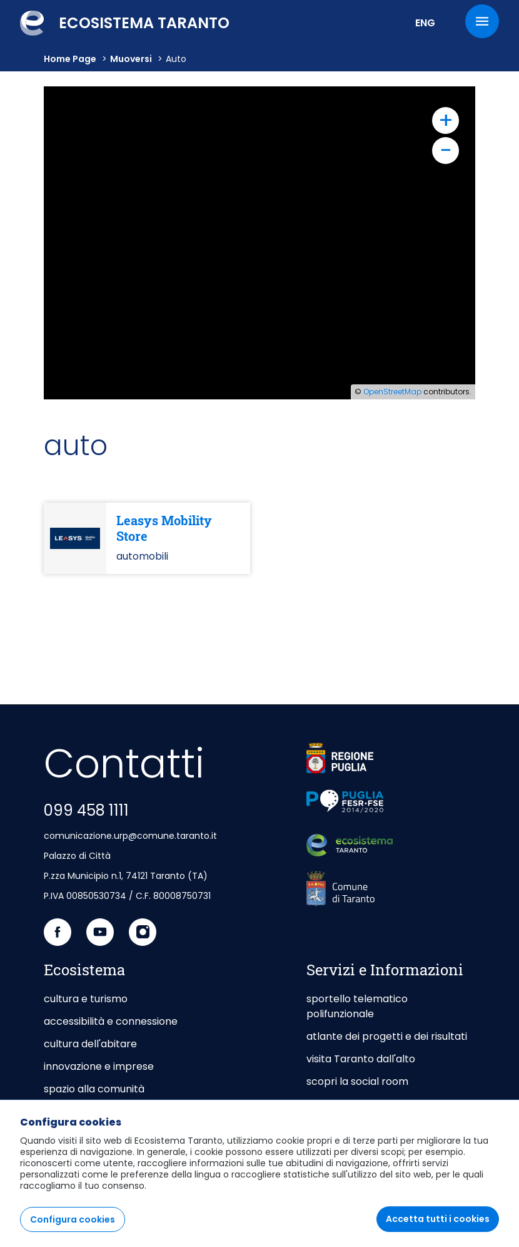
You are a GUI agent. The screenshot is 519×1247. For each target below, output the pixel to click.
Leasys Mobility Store (164, 528)
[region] (259, 1173)
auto (176, 59)
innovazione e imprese (99, 1066)
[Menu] (482, 21)
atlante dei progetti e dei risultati (386, 1036)
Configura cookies (72, 1219)
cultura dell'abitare (90, 1044)
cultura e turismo (86, 999)
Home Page (70, 59)
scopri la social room (357, 1081)
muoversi (131, 59)
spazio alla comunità (94, 1089)
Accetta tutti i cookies (438, 1219)
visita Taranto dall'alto (360, 1059)
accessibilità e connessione (111, 1021)
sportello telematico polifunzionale (357, 1006)
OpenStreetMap (392, 391)
